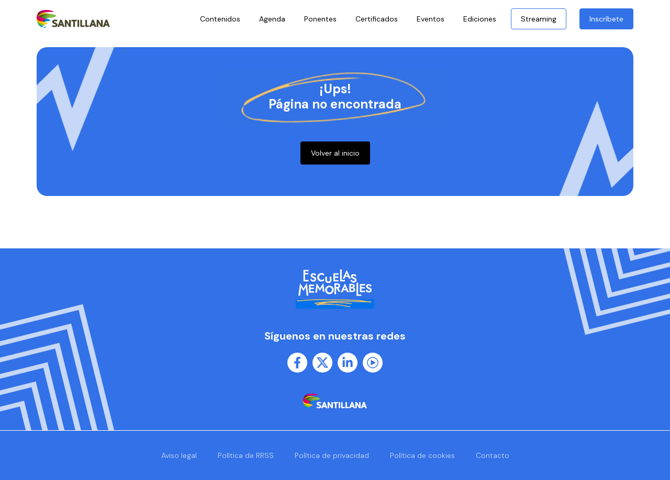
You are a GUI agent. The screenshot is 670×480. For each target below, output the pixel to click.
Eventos (430, 19)
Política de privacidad (332, 455)
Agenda (272, 19)
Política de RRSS (246, 455)
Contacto (492, 455)
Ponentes (320, 19)
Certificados (376, 19)
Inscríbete (606, 19)
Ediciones (482, 19)
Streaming (538, 19)
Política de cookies (422, 455)
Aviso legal (179, 455)
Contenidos (220, 19)
